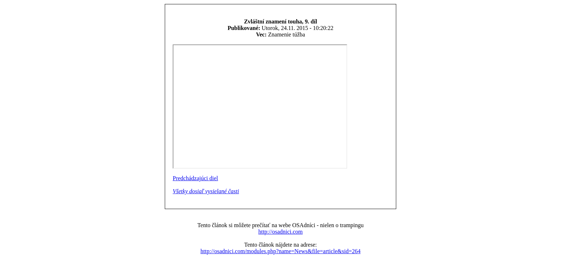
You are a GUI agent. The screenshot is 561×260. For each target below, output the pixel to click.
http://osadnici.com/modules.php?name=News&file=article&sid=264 (280, 251)
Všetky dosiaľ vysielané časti (206, 191)
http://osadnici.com (280, 232)
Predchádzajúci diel (195, 178)
